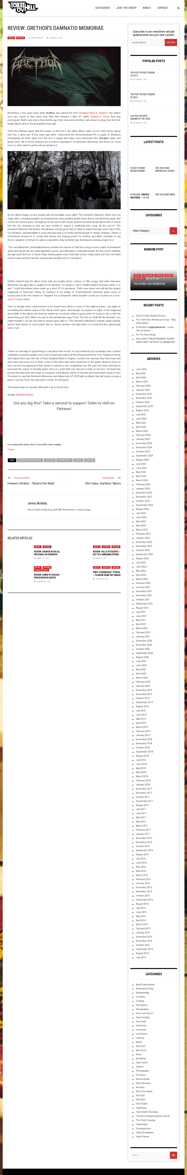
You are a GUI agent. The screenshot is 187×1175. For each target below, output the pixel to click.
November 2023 (144, 497)
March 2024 (142, 480)
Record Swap (142, 1079)
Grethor (50, 460)
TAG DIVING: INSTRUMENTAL (150, 283)
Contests (140, 997)
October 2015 (143, 895)
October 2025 (143, 402)
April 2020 (141, 673)
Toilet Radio (142, 1124)
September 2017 (144, 801)
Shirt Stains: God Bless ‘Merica (103, 483)
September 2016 (144, 850)
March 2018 (142, 776)
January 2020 (143, 686)
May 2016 (141, 867)
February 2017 (143, 830)
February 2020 (143, 682)
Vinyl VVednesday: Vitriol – (107, 575)
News (139, 1054)
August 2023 (142, 509)
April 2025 (141, 427)
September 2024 (144, 455)
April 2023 (141, 525)
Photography (142, 1071)
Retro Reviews (143, 1083)
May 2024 (141, 472)
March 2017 (142, 825)
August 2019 (142, 706)
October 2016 (143, 846)
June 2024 (141, 468)
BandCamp (63, 387)
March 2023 (142, 529)
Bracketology (142, 992)
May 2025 (141, 423)
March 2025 (142, 431)
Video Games (142, 1136)
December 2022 (144, 542)
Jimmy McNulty (37, 38)
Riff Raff (140, 1095)
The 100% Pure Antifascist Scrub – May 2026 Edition (165, 171)
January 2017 (143, 834)
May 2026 (141, 373)
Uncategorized (41, 570)
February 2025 (143, 435)
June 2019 (141, 714)
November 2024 (144, 447)
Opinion (106, 547)
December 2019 (144, 690)
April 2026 (141, 377)
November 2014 (144, 941)
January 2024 (143, 488)
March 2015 (142, 924)
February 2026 (143, 386)
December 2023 (144, 492)
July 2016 (141, 858)
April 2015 (141, 920)
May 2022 (141, 571)
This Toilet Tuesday (145, 1120)
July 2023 (141, 513)
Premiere (140, 1075)
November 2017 (144, 793)
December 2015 (144, 887)
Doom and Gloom (144, 1013)
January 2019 (143, 735)
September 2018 (144, 751)
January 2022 (143, 587)
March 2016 (142, 875)
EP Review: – (139, 197)
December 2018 (144, 739)
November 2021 (144, 595)
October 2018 (143, 747)
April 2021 (141, 624)
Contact (163, 7)
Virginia (89, 460)
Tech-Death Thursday (147, 1112)
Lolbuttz (140, 1038)
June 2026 (141, 369)
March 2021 (142, 628)
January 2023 (143, 538)
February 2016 (143, 879)
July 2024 (141, 464)
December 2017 (144, 788)
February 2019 (143, 731)
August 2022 (142, 558)
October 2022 (143, 550)
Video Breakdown (145, 1132)
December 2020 (144, 640)
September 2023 (144, 505)
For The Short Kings (165, 194)
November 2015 (144, 891)
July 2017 (141, 809)
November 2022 (144, 546)
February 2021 (143, 632)
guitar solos (64, 460)
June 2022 (141, 566)
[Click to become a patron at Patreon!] (64, 426)
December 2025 (144, 394)
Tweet (10, 449)
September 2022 (144, 554)
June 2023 (141, 517)
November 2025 (144, 398)
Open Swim (147, 275)
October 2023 (143, 501)
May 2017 (141, 817)
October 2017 (143, 797)
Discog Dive (141, 1005)
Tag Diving (139, 279)
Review (78, 460)
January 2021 (143, 636)
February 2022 (143, 583)
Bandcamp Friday (145, 988)
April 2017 (141, 821)
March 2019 (142, 727)
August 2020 (142, 657)
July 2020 (141, 661)
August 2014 (142, 953)
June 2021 (141, 616)
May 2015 (141, 916)
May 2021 (141, 620)
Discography (142, 1009)
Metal (11, 38)
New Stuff (141, 1050)
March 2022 (142, 579)
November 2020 (144, 645)
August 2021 (142, 608)
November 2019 (144, 694)
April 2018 (141, 772)
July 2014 (141, 957)
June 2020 (141, 665)
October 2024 (143, 451)
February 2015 (143, 928)
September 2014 (144, 949)
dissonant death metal (30, 460)
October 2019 (143, 698)
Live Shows (141, 1034)
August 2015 (142, 904)
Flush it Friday (143, 1017)
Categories (102, 7)
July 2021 (141, 612)
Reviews (20, 38)
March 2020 (142, 677)
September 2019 (144, 702)
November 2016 (144, 842)
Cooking (140, 1001)
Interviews (141, 1025)
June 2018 (141, 764)
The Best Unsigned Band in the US (153, 1116)
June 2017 (141, 813)
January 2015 (143, 932)
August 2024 (142, 460)
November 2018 (144, 743)
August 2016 (142, 854)
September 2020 (144, 653)
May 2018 (141, 768)
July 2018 (141, 760)
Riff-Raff (140, 1099)
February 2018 (143, 780)
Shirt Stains (142, 1103)
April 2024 (141, 476)
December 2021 (144, 591)
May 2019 (141, 719)
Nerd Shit (140, 1046)
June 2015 (141, 912)
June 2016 (141, 862)
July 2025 (141, 414)
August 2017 (142, 805)
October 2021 (143, 599)
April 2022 (141, 575)
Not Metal (141, 1058)
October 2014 (143, 945)
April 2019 (141, 723)
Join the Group (127, 7)
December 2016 (144, 838)
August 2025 (142, 410)
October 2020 (143, 649)
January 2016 (143, 883)
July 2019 (141, 710)
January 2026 (143, 390)
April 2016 (141, 871)
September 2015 (144, 899)
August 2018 (142, 756)
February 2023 (143, 534)
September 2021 (144, 603)
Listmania (141, 1029)
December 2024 (144, 443)
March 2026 (142, 381)
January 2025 (143, 439)
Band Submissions (145, 984)
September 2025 (144, 406)
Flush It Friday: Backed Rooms (151, 315)
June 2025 (141, 418)
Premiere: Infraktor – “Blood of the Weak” (31, 483)
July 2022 (141, 562)
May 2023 (141, 521)
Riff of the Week (144, 1091)
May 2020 (141, 669)
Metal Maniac (26, 394)
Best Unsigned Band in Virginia (89, 112)
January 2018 (143, 784)
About (147, 7)
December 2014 (144, 936)
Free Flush (141, 1021)
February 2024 (143, 484)
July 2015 (141, 908)
